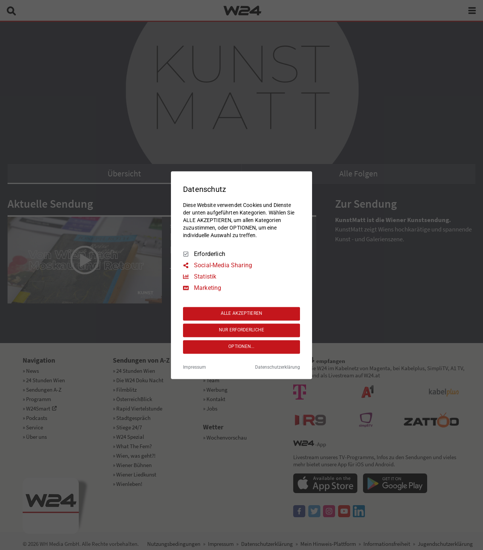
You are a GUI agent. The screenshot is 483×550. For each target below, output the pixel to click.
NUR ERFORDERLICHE (241, 330)
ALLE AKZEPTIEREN (241, 313)
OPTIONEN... (241, 346)
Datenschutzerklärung (277, 367)
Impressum (194, 367)
